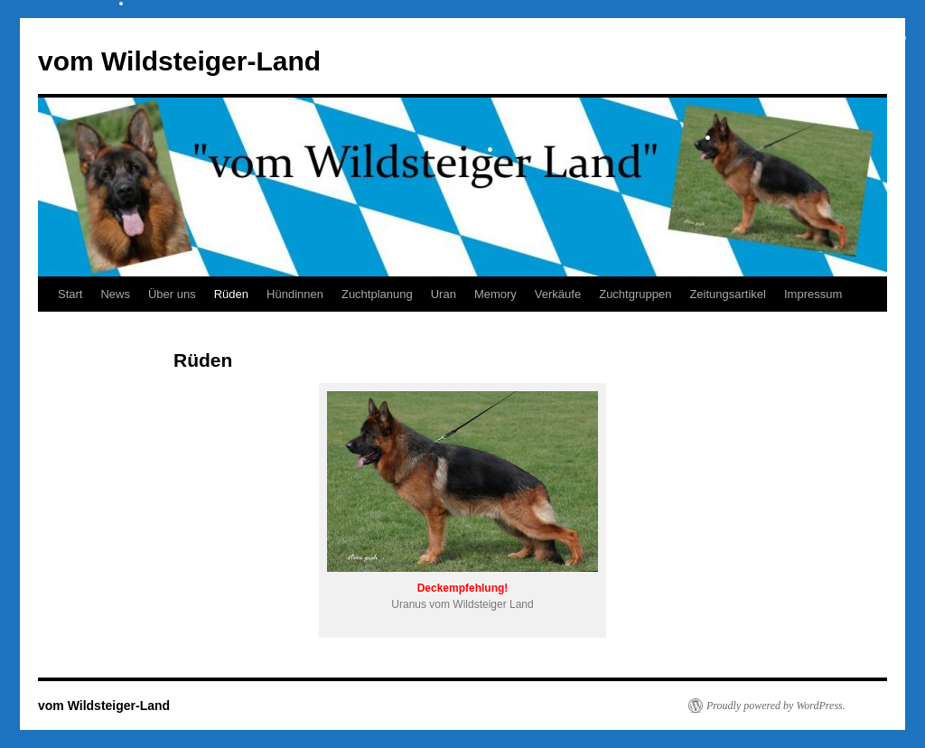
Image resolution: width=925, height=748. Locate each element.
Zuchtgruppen (635, 294)
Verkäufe (558, 294)
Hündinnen (294, 294)
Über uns (172, 294)
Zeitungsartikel (727, 294)
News (115, 294)
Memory (495, 294)
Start (70, 294)
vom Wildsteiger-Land (179, 61)
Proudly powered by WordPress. (776, 705)
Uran (443, 294)
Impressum (813, 294)
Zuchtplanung (377, 294)
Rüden (231, 294)
